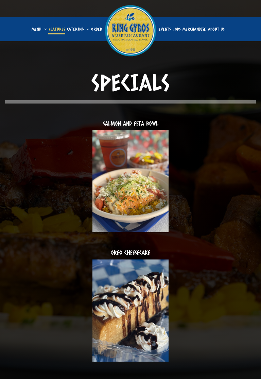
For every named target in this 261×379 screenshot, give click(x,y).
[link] (130, 30)
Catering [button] (78, 29)
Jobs (176, 29)
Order (96, 29)
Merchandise (194, 29)
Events (165, 29)
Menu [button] (39, 29)
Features (57, 29)
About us (216, 29)
